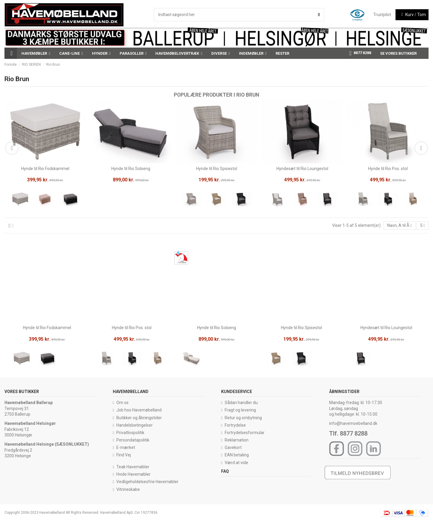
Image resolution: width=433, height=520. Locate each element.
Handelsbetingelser (134, 425)
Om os (122, 402)
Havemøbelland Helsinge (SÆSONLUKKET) (46, 444)
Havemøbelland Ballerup (28, 402)
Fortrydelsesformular (245, 432)
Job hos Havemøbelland (139, 410)
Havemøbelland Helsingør (30, 423)
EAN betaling (237, 455)
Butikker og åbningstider (139, 417)
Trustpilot (382, 14)
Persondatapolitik (132, 440)
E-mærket (125, 447)
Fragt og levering (240, 410)
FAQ (225, 471)
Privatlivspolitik (130, 432)
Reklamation (236, 440)
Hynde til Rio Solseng (130, 168)
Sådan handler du (241, 402)
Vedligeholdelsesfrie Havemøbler (147, 481)
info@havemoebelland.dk (353, 423)
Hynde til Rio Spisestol (216, 168)
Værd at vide (236, 462)
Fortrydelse (235, 425)
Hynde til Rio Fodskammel (45, 168)
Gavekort (233, 447)
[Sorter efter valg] (400, 225)
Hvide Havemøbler (133, 474)
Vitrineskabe (128, 489)
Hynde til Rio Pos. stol (388, 168)
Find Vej (123, 455)
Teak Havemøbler (132, 466)
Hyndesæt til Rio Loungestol (302, 168)
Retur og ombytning (243, 417)
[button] (36, 53)
